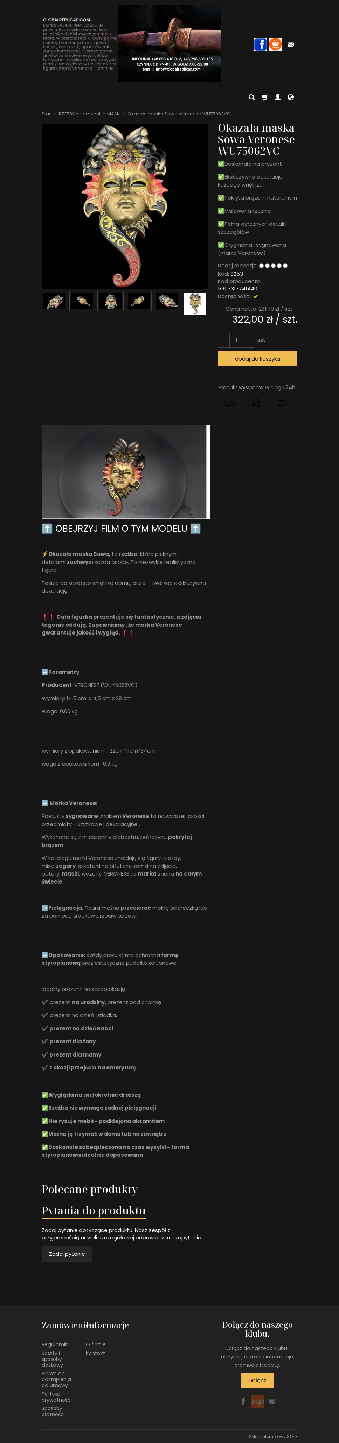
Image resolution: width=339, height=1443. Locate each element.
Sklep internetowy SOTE (273, 1436)
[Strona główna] (169, 43)
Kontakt (95, 1352)
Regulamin (55, 1344)
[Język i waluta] (290, 97)
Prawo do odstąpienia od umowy (56, 1379)
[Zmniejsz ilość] (249, 340)
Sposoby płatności (53, 1411)
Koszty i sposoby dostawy (52, 1358)
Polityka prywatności (57, 1396)
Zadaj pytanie (67, 1253)
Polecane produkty (90, 1189)
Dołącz (258, 1380)
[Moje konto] (277, 97)
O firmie (96, 1344)
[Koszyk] (264, 97)
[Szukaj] (251, 97)
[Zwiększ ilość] (224, 340)
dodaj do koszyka (257, 358)
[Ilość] (236, 340)
